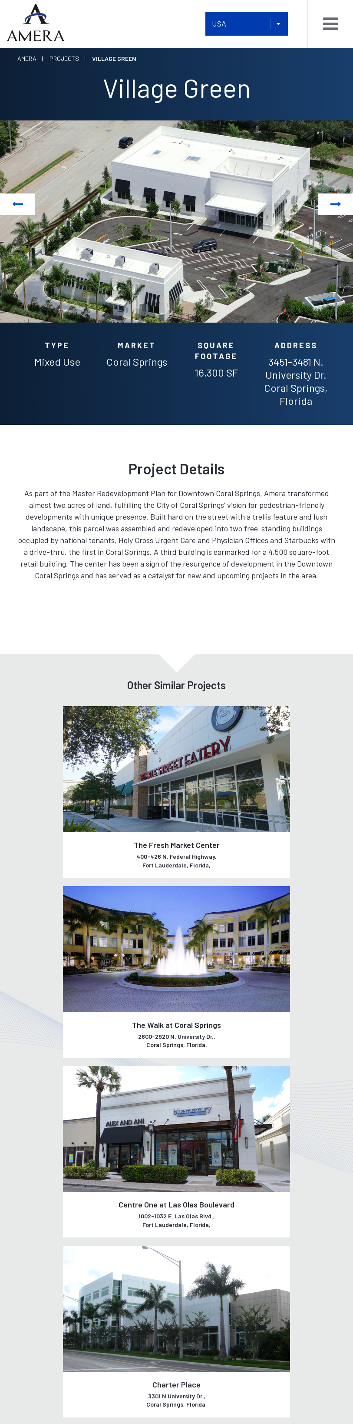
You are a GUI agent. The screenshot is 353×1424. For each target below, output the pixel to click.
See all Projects (176, 1083)
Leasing (111, 1189)
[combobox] (246, 24)
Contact (31, 1245)
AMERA (161, 1394)
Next (335, 204)
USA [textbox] (219, 23)
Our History (37, 1170)
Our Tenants (39, 1208)
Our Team (32, 1189)
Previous (17, 204)
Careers (31, 1227)
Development (120, 1170)
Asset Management (130, 1260)
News (188, 1180)
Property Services (130, 1242)
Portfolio (196, 1155)
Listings (193, 1167)
